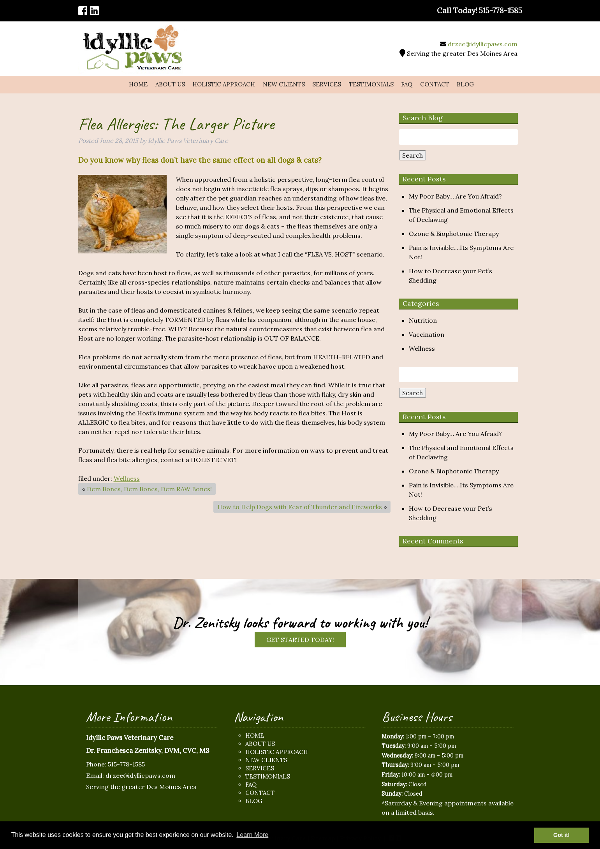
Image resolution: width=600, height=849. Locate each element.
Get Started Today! (300, 639)
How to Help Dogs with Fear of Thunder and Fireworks (299, 507)
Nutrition (423, 320)
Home (138, 84)
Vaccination (426, 334)
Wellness (127, 478)
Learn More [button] (252, 834)
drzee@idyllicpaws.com (482, 44)
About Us (170, 84)
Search (412, 155)
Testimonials (371, 84)
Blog (465, 84)
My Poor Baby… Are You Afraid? (455, 196)
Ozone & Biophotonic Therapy (454, 233)
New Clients (284, 84)
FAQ (406, 84)
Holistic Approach (223, 84)
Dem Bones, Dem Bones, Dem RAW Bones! (149, 489)
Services (326, 84)
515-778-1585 (126, 764)
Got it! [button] (561, 835)
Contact (434, 84)
